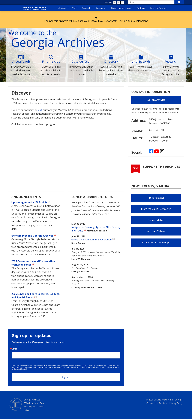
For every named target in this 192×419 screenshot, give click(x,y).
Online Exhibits (156, 220)
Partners (141, 8)
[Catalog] (81, 57)
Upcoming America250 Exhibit (29, 202)
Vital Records (141, 61)
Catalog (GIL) (81, 61)
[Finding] (51, 57)
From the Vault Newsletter (156, 209)
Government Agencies (121, 8)
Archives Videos (156, 231)
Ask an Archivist (156, 99)
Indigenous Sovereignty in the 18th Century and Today (96, 228)
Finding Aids (51, 61)
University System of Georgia (168, 399)
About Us (62, 8)
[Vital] (141, 57)
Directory (111, 61)
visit (40, 110)
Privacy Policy (176, 403)
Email (14, 349)
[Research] (171, 57)
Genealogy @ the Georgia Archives (32, 235)
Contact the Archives (156, 403)
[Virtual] (21, 57)
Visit (74, 8)
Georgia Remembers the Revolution (91, 239)
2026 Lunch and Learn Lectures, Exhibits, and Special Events (35, 295)
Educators (100, 8)
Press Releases (156, 197)
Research (86, 8)
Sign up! (66, 377)
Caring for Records (158, 8)
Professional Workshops (156, 242)
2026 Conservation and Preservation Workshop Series (33, 263)
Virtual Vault (21, 61)
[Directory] (111, 57)
